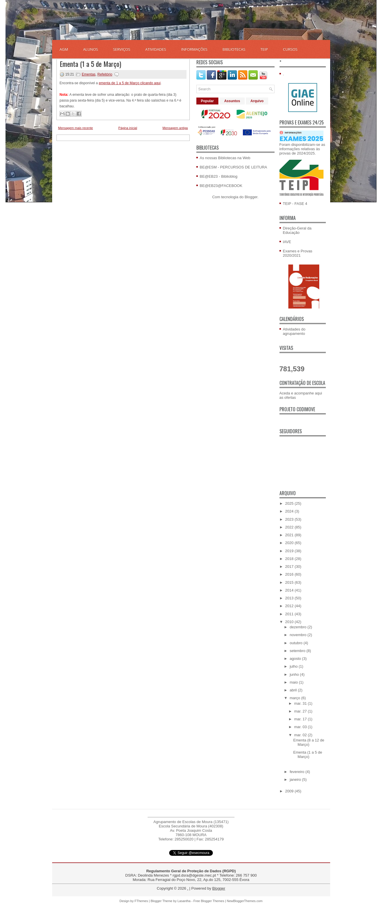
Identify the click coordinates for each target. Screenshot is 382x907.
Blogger (251, 197)
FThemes (141, 901)
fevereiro (297, 772)
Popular (207, 101)
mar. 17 (301, 719)
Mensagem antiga (175, 128)
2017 (290, 566)
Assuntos (232, 101)
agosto (296, 658)
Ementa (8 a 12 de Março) (308, 742)
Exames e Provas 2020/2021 (297, 253)
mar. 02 (301, 735)
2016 (290, 574)
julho (294, 666)
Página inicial (127, 128)
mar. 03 (301, 727)
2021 (290, 535)
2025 (290, 503)
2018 (290, 559)
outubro (297, 643)
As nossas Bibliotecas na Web (225, 158)
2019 (290, 551)
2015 (290, 582)
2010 (290, 622)
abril (294, 690)
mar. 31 (301, 703)
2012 (290, 606)
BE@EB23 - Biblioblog (218, 176)
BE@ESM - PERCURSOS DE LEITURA (233, 167)
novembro (298, 635)
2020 (290, 543)
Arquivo (257, 101)
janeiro (296, 779)
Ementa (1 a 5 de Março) (90, 63)
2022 (290, 527)
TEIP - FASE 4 (295, 203)
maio (294, 682)
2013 (290, 598)
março (295, 698)
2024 (290, 511)
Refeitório (104, 74)
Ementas (88, 74)
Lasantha (184, 901)
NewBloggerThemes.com (245, 901)
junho (295, 674)
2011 (290, 614)
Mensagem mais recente (75, 128)
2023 (290, 519)
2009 (290, 791)
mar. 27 (301, 711)
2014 (290, 590)
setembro (298, 651)
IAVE (287, 242)
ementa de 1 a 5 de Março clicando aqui (129, 83)
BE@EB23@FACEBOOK (221, 185)
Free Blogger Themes (208, 901)
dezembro (298, 627)
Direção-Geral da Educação (297, 230)
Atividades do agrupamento (294, 331)
